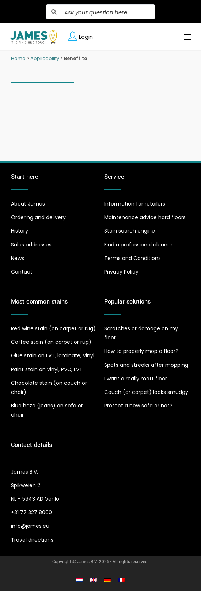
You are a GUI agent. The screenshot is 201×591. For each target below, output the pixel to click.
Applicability (44, 58)
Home (18, 58)
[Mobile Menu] (184, 37)
